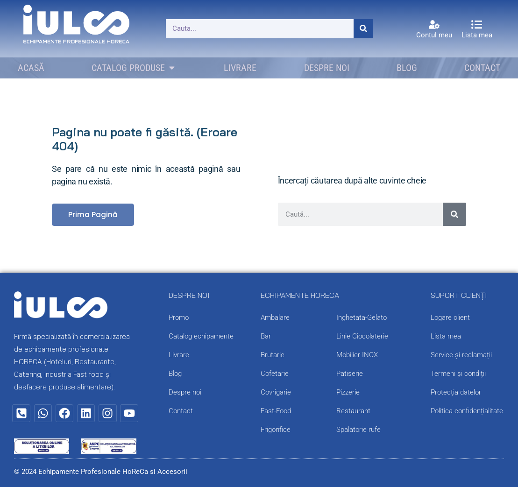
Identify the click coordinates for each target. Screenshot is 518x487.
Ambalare (275, 317)
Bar (266, 336)
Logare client (450, 317)
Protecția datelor (456, 392)
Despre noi (185, 392)
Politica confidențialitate (467, 411)
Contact (181, 411)
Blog (175, 373)
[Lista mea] (476, 24)
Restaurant (353, 411)
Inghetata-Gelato (361, 317)
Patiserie (349, 373)
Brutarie (272, 355)
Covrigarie (276, 392)
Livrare (179, 355)
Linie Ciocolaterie (362, 336)
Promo (179, 317)
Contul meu (434, 35)
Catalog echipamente (201, 336)
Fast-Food (276, 411)
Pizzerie (348, 392)
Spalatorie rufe (358, 429)
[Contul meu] (434, 24)
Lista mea (476, 35)
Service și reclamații (461, 355)
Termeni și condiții (458, 373)
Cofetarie (275, 373)
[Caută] (363, 28)
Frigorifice (276, 429)
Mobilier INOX (357, 355)
